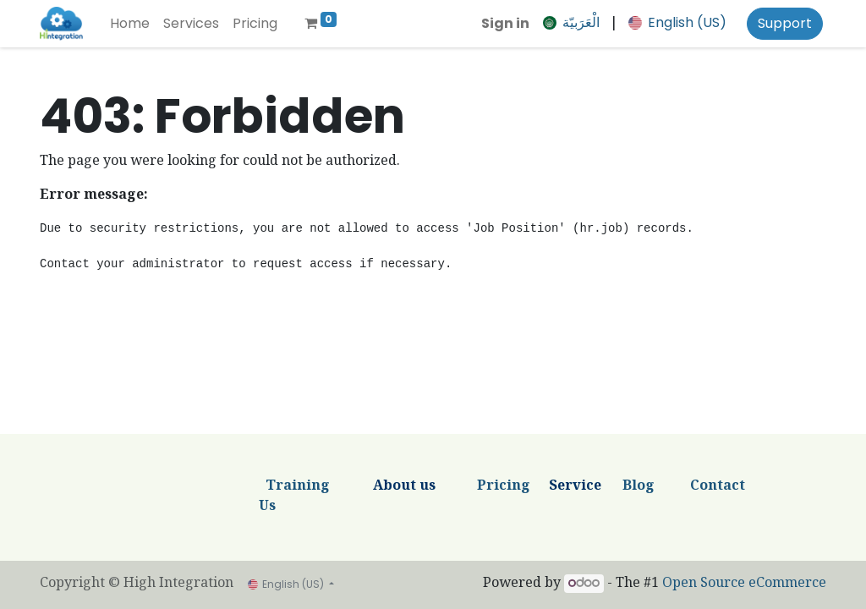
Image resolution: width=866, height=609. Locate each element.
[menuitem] (129, 24)
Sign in (505, 23)
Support (785, 23)
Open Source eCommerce (744, 584)
